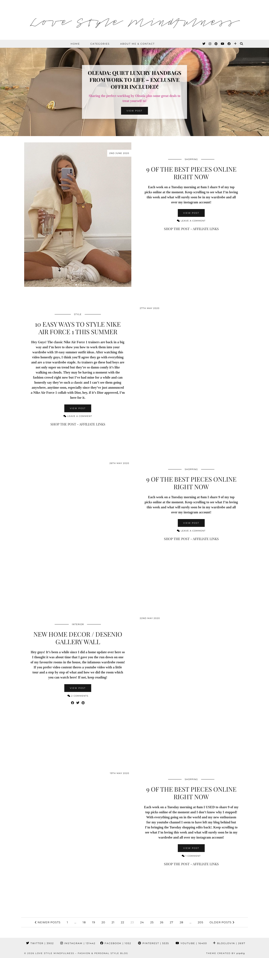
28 (181, 922)
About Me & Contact (137, 43)
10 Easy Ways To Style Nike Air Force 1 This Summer (78, 328)
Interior (78, 624)
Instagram (77, 943)
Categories (100, 43)
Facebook (115, 943)
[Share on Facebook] (72, 702)
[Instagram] (210, 44)
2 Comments (77, 695)
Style (78, 314)
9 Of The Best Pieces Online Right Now (191, 173)
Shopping (191, 159)
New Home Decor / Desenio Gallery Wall (77, 638)
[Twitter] (204, 44)
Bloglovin (229, 943)
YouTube (191, 943)
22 (122, 922)
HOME (75, 43)
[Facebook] (229, 44)
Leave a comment (191, 220)
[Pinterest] (216, 44)
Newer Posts (48, 922)
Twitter (40, 943)
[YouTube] (223, 44)
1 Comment (191, 856)
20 (103, 922)
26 (162, 922)
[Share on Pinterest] (83, 702)
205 (200, 922)
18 (84, 922)
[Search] (241, 44)
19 (93, 922)
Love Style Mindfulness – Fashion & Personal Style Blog (81, 953)
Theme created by (225, 953)
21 (113, 922)
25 (152, 922)
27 (171, 922)
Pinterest (153, 943)
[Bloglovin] (235, 44)
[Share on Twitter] (77, 702)
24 (142, 922)
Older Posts (222, 922)
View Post (134, 110)
